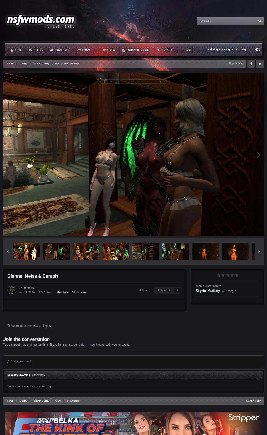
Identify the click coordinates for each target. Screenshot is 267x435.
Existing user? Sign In (223, 49)
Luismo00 (29, 287)
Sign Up (246, 49)
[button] (7, 251)
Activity (166, 49)
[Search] (216, 21)
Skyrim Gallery (207, 290)
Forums (36, 49)
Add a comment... (20, 361)
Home (16, 49)
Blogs (108, 49)
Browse (86, 49)
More (188, 49)
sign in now (88, 344)
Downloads (60, 49)
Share (144, 290)
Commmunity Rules (136, 49)
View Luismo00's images (71, 292)
